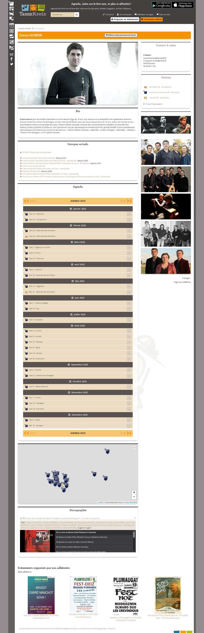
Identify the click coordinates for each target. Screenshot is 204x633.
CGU (54, 628)
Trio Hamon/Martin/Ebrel (33, 174)
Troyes (38, 397)
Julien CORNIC (37, 525)
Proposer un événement (80, 628)
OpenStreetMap (131, 502)
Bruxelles (40, 409)
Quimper (39, 425)
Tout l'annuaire (152, 103)
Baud (38, 347)
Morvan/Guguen (85, 525)
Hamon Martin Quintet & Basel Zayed (38, 163)
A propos (23, 628)
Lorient (38, 331)
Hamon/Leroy (28, 166)
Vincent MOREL (69, 528)
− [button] (134, 497)
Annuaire (39, 28)
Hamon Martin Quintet (32, 160)
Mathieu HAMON (69, 525)
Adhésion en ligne (144, 14)
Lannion (38, 269)
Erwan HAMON (66, 522)
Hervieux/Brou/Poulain (84, 522)
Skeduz (25, 171)
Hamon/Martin (28, 168)
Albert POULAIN (34, 522)
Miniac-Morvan (42, 386)
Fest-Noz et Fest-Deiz (158, 92)
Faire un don (163, 14)
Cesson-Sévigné (41, 303)
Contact (40, 628)
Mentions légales (63, 628)
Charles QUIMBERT (50, 522)
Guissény (39, 320)
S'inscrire (108, 14)
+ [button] (134, 492)
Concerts (153, 97)
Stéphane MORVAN (53, 528)
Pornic (38, 253)
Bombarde (50, 158)
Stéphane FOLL (36, 528)
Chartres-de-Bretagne (45, 375)
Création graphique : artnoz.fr (103, 628)
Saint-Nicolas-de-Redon (45, 230)
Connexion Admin (151, 19)
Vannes (39, 353)
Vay (37, 308)
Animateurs (166, 87)
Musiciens (175, 92)
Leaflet (100, 502)
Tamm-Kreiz (24, 28)
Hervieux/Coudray (104, 522)
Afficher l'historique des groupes (36, 152)
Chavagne (40, 403)
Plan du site (32, 628)
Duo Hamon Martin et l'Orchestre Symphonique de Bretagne (49, 176)
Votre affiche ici (24, 572)
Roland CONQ (100, 525)
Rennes (38, 370)
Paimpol (39, 342)
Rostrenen (40, 359)
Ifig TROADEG (119, 522)
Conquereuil (41, 219)
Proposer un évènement (125, 19)
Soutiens (47, 628)
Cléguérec (40, 286)
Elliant (37, 420)
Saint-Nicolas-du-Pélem (45, 275)
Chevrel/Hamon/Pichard (33, 158)
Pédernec (40, 214)
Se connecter (124, 14)
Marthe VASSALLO (52, 525)
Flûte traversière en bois (54, 160)
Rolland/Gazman (114, 525)
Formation (153, 87)
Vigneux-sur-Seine (42, 247)
